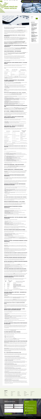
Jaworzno (12, 392)
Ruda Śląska (25, 392)
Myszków (18, 393)
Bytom (5, 393)
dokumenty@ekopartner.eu (30, 408)
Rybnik (25, 393)
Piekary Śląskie (19, 395)
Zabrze (31, 394)
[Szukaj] (37, 18)
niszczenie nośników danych (18, 250)
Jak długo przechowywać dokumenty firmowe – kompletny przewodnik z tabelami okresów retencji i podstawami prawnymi (34, 25)
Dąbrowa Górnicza (13, 391)
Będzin (5, 391)
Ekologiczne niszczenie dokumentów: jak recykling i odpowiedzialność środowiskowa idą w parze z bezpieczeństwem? (34, 40)
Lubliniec (18, 391)
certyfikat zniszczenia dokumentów (14, 274)
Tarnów (31, 392)
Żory (31, 395)
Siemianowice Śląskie (26, 394)
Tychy (31, 393)
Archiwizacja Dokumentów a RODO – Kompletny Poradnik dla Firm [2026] (34, 33)
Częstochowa (5, 395)
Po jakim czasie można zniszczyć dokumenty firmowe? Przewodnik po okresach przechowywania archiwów (34, 29)
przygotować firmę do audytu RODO (9, 194)
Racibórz (25, 391)
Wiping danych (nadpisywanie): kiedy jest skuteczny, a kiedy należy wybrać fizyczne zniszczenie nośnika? (34, 36)
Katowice (12, 394)
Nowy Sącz (18, 394)
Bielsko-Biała (5, 392)
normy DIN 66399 (10, 278)
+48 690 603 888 (35, 1)
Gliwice (12, 393)
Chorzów (5, 394)
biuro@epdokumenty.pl (27, 1)
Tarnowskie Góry (32, 391)
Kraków (12, 395)
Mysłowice (18, 392)
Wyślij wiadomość (8, 413)
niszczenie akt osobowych (22, 346)
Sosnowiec (25, 395)
